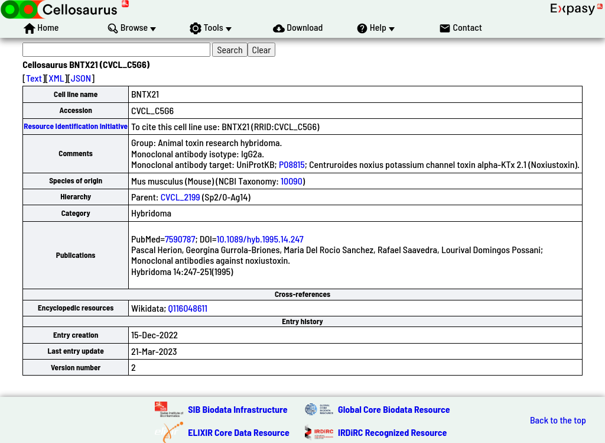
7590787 (180, 238)
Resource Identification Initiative (76, 126)
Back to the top (558, 420)
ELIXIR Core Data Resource (239, 432)
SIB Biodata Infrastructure (237, 409)
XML (56, 77)
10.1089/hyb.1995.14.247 (259, 238)
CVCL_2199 (180, 196)
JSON (81, 77)
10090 (291, 180)
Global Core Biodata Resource (394, 409)
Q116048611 (188, 307)
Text (34, 77)
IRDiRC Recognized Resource (392, 432)
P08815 (292, 164)
